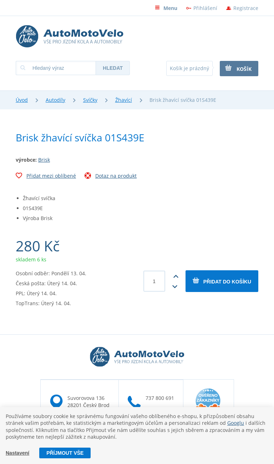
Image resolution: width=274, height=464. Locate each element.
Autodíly (55, 100)
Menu (166, 8)
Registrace (245, 8)
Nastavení (17, 453)
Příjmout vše (64, 453)
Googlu (235, 422)
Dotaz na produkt (111, 176)
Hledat (113, 68)
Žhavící (123, 100)
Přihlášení (205, 8)
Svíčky (90, 100)
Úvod (22, 100)
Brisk (44, 159)
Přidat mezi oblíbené (46, 176)
